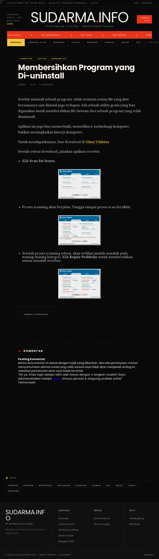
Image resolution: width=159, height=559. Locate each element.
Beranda (147, 3)
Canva (131, 485)
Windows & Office (69, 530)
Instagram (63, 485)
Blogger (92, 42)
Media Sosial (66, 535)
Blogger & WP (66, 541)
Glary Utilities (97, 142)
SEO (138, 42)
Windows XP (59, 59)
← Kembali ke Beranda (35, 314)
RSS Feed (134, 524)
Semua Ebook (102, 518)
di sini (57, 379)
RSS (136, 3)
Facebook (81, 485)
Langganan (145, 19)
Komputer (26, 59)
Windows (59, 42)
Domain (109, 42)
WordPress (45, 485)
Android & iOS (37, 42)
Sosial (76, 42)
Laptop (42, 59)
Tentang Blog (136, 518)
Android (13, 485)
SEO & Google (102, 524)
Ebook (125, 42)
